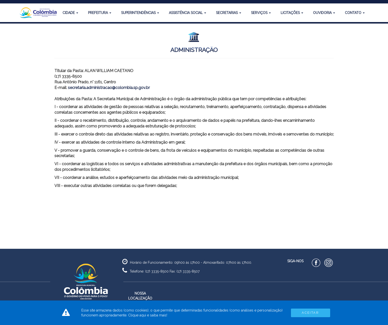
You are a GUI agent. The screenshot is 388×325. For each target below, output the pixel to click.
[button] (36, 13)
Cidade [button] (70, 13)
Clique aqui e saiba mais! (147, 315)
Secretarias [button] (228, 13)
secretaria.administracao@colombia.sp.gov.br (109, 87)
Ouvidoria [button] (324, 13)
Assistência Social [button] (187, 13)
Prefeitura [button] (99, 13)
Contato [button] (355, 13)
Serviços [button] (261, 13)
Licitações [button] (292, 13)
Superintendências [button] (140, 13)
